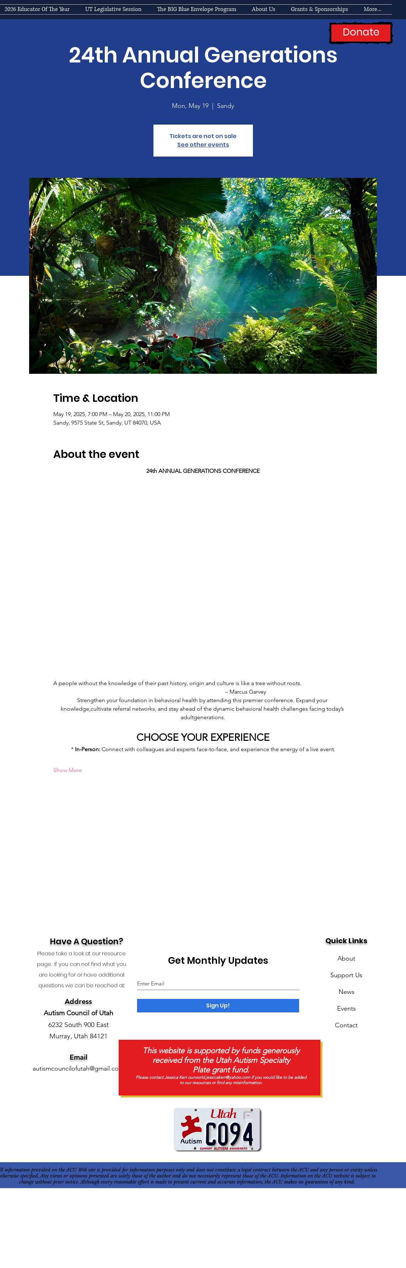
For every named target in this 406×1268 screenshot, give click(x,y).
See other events (203, 145)
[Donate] (360, 33)
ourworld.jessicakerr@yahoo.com (219, 1077)
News (346, 992)
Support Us (346, 975)
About (346, 958)
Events (346, 1008)
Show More (67, 770)
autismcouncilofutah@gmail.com (78, 1068)
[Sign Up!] (218, 1005)
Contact (346, 1025)
